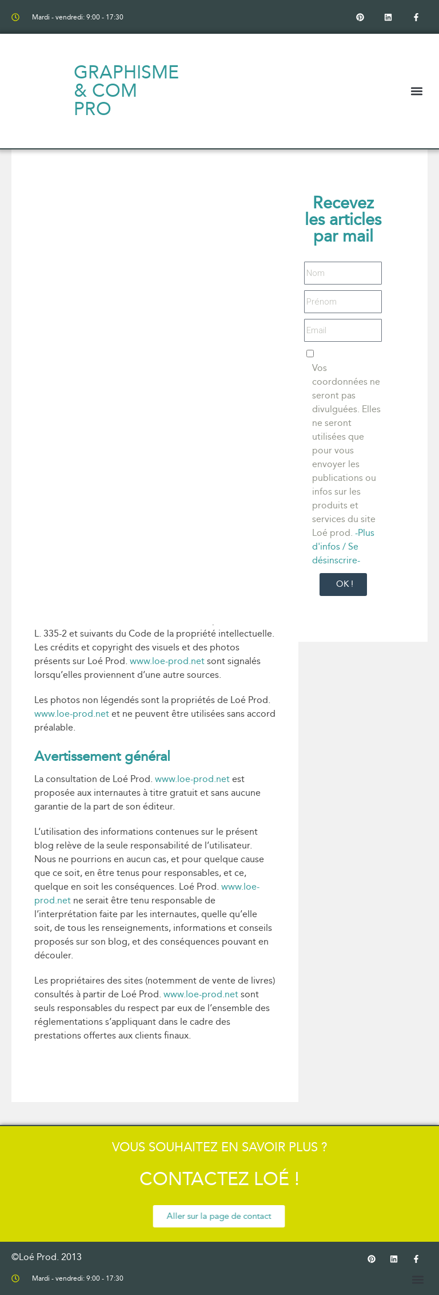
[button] (417, 91)
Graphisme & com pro (126, 90)
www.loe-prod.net (167, 661)
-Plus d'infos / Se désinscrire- (343, 546)
